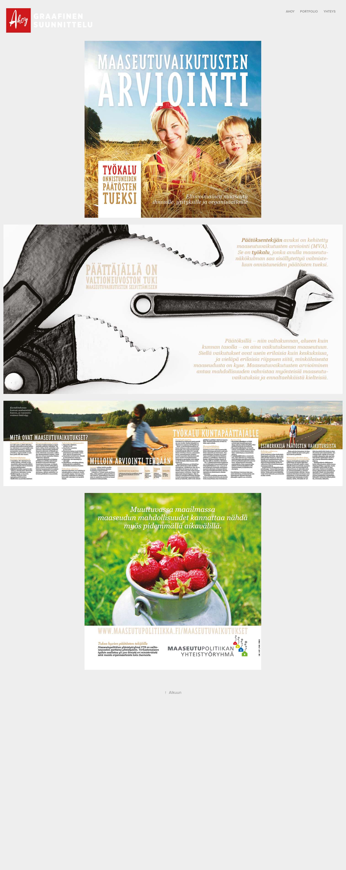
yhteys (329, 11)
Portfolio (309, 11)
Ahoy (290, 11)
